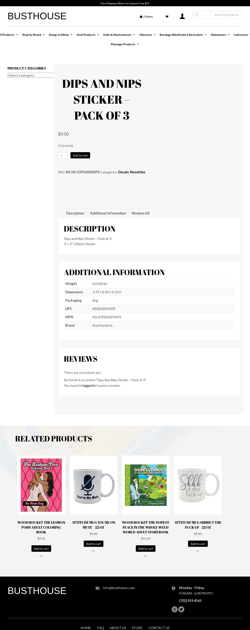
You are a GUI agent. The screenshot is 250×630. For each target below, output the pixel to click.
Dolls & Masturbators (119, 34)
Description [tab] (75, 213)
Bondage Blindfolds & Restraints (183, 34)
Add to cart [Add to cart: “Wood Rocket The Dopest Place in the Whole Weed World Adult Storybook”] (145, 548)
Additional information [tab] (108, 213)
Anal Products (88, 34)
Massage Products (125, 44)
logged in (89, 385)
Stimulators (220, 34)
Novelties (137, 172)
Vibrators (147, 34)
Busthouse (37, 16)
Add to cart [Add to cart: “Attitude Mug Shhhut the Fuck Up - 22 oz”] (198, 543)
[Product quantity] (63, 155)
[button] (41, 556)
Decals (123, 172)
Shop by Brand (33, 34)
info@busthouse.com (119, 588)
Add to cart (80, 155)
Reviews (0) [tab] (140, 213)
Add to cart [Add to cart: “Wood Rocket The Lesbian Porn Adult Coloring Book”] (41, 548)
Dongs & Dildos (61, 34)
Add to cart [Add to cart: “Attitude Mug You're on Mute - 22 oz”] (93, 543)
